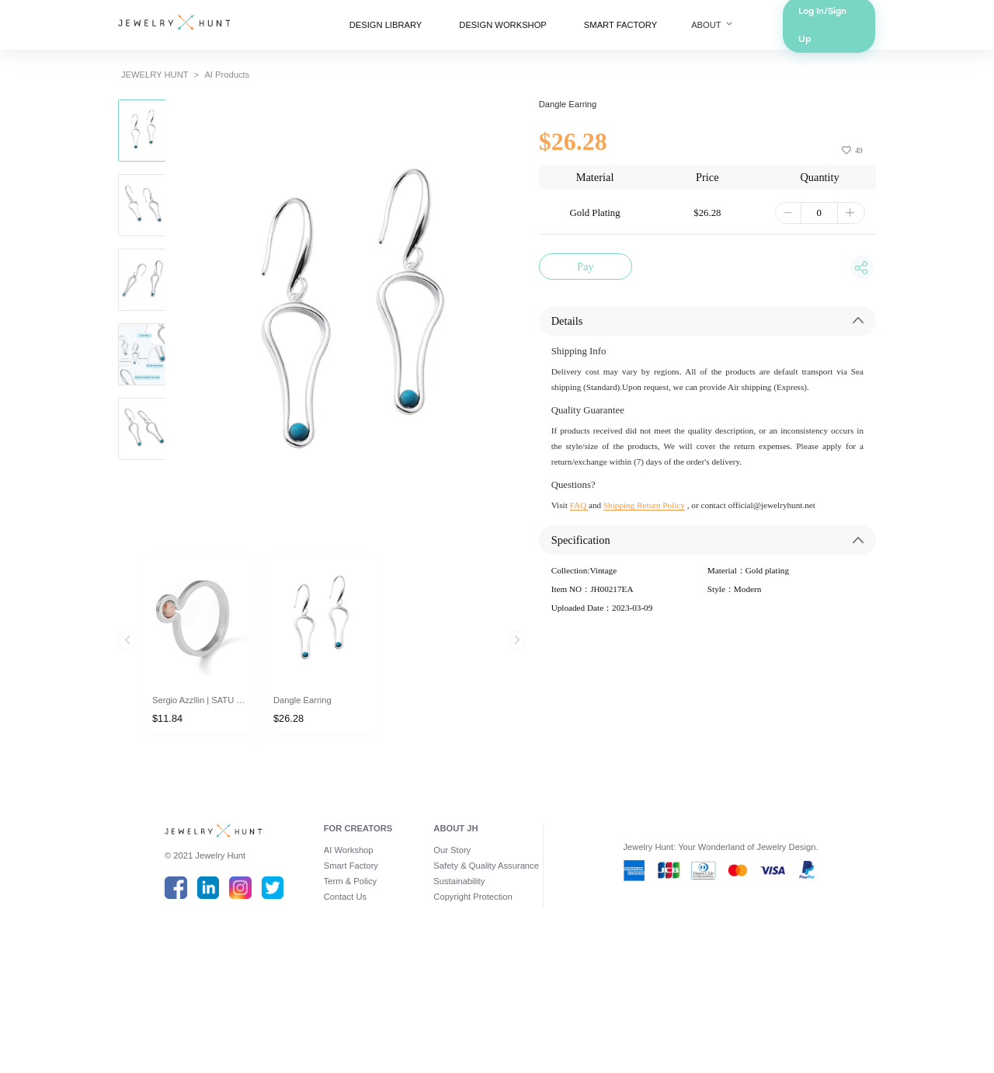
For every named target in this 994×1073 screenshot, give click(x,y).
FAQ (589, 568)
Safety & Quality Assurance (485, 975)
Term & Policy (332, 993)
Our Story (446, 958)
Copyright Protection (470, 1011)
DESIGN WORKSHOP (506, 28)
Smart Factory (332, 975)
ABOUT (742, 28)
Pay (596, 300)
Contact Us (326, 1011)
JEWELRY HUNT (113, 83)
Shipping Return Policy (662, 568)
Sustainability (454, 993)
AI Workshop (330, 958)
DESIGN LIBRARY (374, 28)
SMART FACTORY (638, 28)
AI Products (193, 83)
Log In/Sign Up (871, 27)
